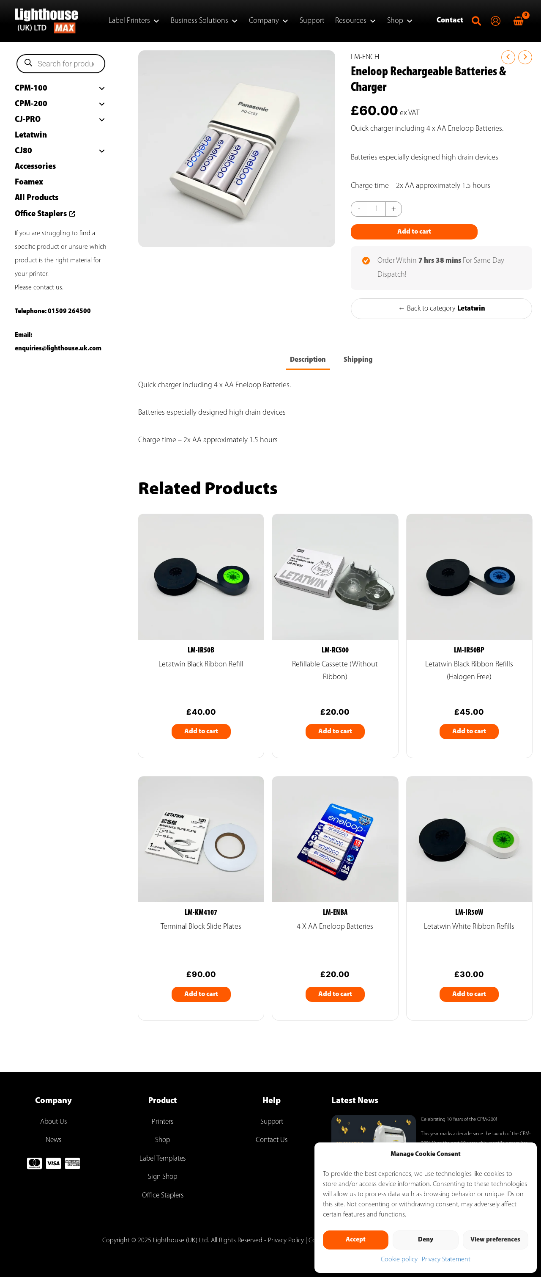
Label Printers (134, 21)
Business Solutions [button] (204, 21)
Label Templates (162, 1159)
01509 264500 (69, 311)
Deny (425, 1240)
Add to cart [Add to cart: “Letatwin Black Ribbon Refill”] (201, 732)
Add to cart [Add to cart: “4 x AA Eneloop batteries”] (335, 996)
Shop (400, 21)
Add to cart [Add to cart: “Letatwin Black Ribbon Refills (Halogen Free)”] (469, 732)
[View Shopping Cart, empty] (518, 21)
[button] (477, 23)
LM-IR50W (469, 915)
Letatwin (31, 135)
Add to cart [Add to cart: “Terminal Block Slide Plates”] (201, 996)
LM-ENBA (335, 915)
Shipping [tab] (359, 360)
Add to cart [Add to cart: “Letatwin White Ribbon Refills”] (469, 996)
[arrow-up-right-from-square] (71, 212)
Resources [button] (356, 21)
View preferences (495, 1240)
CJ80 (23, 151)
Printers (162, 1122)
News (53, 1140)
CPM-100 (31, 88)
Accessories (35, 166)
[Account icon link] (495, 21)
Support (312, 21)
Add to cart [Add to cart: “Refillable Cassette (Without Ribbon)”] (335, 732)
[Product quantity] (377, 209)
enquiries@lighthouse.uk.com (58, 348)
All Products (36, 198)
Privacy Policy (286, 1240)
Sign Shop (162, 1177)
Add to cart (414, 231)
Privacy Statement (446, 1259)
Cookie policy (399, 1259)
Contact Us (272, 1140)
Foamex (29, 182)
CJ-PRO (28, 120)
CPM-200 (31, 104)
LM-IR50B (201, 652)
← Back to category (441, 309)
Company (269, 21)
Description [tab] (308, 360)
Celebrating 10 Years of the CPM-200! (459, 1119)
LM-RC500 (335, 652)
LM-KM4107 (201, 915)
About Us (53, 1122)
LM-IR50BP (469, 652)
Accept (356, 1240)
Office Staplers (41, 214)
